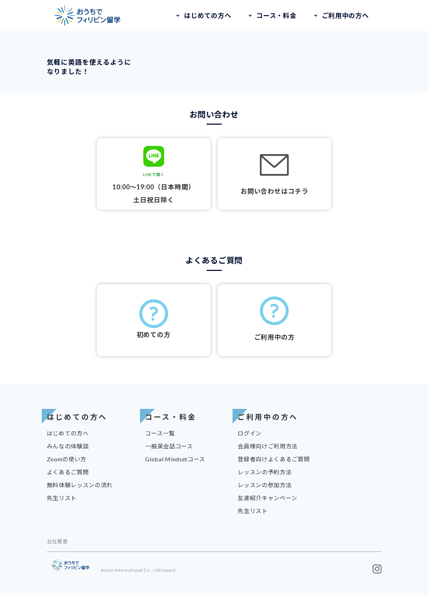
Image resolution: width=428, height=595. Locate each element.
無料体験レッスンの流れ (80, 484)
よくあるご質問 (68, 472)
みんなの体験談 (68, 446)
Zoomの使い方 (67, 459)
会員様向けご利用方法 (268, 446)
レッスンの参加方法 (265, 484)
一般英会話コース (169, 446)
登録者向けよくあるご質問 (274, 459)
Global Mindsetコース (175, 459)
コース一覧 (160, 433)
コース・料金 (276, 15)
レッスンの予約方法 (265, 472)
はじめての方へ (207, 15)
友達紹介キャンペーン (267, 497)
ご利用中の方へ (345, 15)
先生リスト (62, 497)
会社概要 (57, 541)
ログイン (250, 433)
